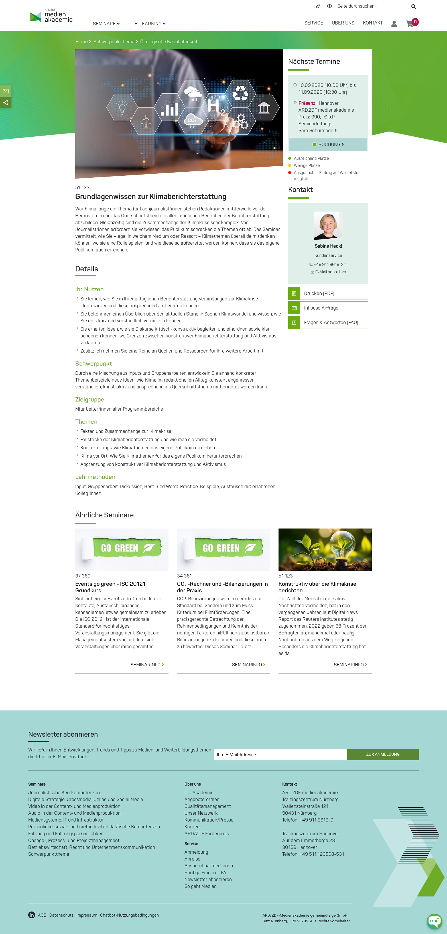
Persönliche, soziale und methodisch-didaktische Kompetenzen (94, 827)
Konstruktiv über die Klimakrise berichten (317, 587)
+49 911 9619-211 (328, 264)
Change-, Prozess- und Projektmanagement (73, 840)
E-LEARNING (150, 24)
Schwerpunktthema (48, 854)
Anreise (192, 859)
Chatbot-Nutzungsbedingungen (129, 915)
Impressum (86, 915)
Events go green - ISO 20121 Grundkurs (110, 587)
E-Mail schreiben (328, 272)
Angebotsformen (202, 799)
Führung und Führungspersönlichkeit (66, 834)
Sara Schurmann (317, 131)
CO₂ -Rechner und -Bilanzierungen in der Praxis (222, 587)
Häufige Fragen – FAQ (206, 873)
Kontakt (373, 23)
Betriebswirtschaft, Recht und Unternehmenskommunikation (91, 847)
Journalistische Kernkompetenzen (64, 793)
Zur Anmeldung (383, 754)
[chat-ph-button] (434, 921)
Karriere (192, 827)
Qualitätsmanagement (207, 806)
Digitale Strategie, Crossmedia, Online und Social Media (85, 799)
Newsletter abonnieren (208, 879)
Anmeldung (196, 852)
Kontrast (329, 5)
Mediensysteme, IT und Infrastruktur (65, 820)
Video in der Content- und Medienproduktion (74, 806)
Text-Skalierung (318, 5)
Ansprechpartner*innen (208, 866)
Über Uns (343, 23)
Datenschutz (61, 915)
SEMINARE (106, 24)
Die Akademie (199, 793)
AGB (42, 915)
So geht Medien (200, 886)
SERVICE (313, 23)
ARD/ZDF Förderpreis (206, 834)
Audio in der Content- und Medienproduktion (74, 813)
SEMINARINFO (149, 665)
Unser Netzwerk (201, 813)
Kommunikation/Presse (208, 820)
